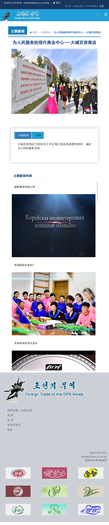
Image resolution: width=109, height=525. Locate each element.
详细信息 (24, 135)
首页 (56, 3)
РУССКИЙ (91, 6)
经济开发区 (14, 425)
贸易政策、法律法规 (19, 410)
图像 (38, 135)
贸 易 (10, 415)
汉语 (101, 6)
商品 (10, 429)
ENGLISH (78, 6)
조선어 (68, 6)
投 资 (10, 420)
